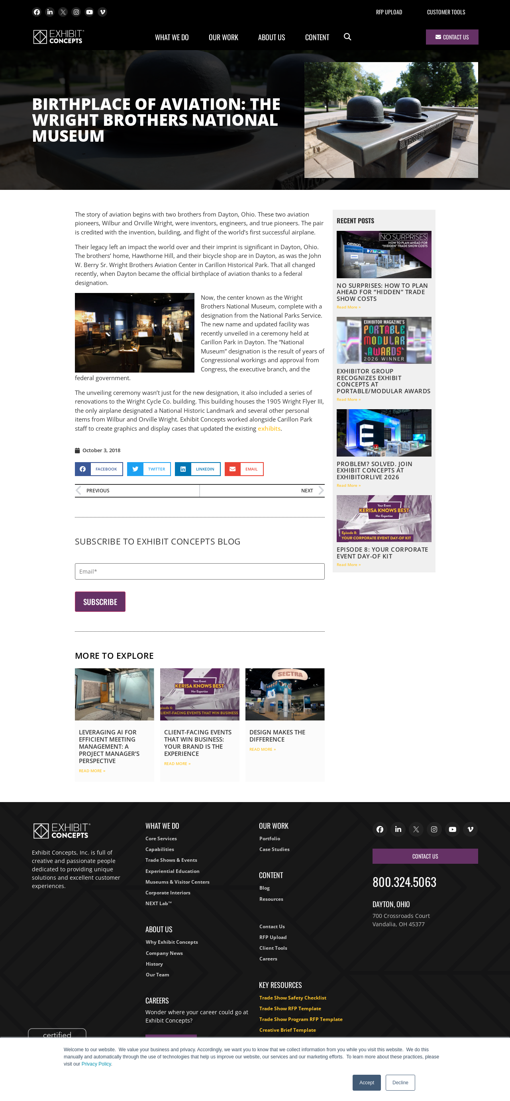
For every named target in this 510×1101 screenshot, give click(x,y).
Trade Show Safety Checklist (292, 997)
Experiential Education (172, 871)
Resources (271, 899)
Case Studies (274, 849)
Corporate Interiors (167, 892)
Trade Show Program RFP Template (301, 1019)
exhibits (269, 428)
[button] (347, 37)
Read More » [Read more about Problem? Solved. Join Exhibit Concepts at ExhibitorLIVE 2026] (349, 485)
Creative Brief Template (287, 1030)
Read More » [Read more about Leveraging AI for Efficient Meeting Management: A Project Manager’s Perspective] (92, 770)
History (154, 963)
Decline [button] (400, 1082)
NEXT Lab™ (158, 903)
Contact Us (272, 926)
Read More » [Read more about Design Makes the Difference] (262, 749)
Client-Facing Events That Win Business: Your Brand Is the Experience (197, 742)
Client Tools (273, 948)
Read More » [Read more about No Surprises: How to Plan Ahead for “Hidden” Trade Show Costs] (349, 307)
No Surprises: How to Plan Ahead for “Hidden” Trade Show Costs (382, 292)
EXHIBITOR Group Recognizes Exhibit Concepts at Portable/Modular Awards (384, 381)
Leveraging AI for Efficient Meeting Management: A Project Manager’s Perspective (109, 746)
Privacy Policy (96, 1064)
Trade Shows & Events (171, 860)
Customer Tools (446, 12)
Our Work (225, 37)
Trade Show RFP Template (290, 1008)
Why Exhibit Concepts (172, 942)
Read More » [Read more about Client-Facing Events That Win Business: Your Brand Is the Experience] (177, 763)
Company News (164, 953)
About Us (273, 37)
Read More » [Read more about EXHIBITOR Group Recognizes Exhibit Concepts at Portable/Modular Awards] (349, 399)
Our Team (157, 974)
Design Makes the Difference (277, 735)
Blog (264, 887)
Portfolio (269, 838)
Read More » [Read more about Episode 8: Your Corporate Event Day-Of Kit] (349, 564)
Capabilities (159, 849)
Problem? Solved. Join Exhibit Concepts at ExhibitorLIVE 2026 (375, 470)
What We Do (174, 37)
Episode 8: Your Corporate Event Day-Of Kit (382, 552)
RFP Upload (389, 12)
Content (319, 37)
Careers (268, 958)
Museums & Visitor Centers (177, 881)
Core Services (161, 838)
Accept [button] (366, 1082)
